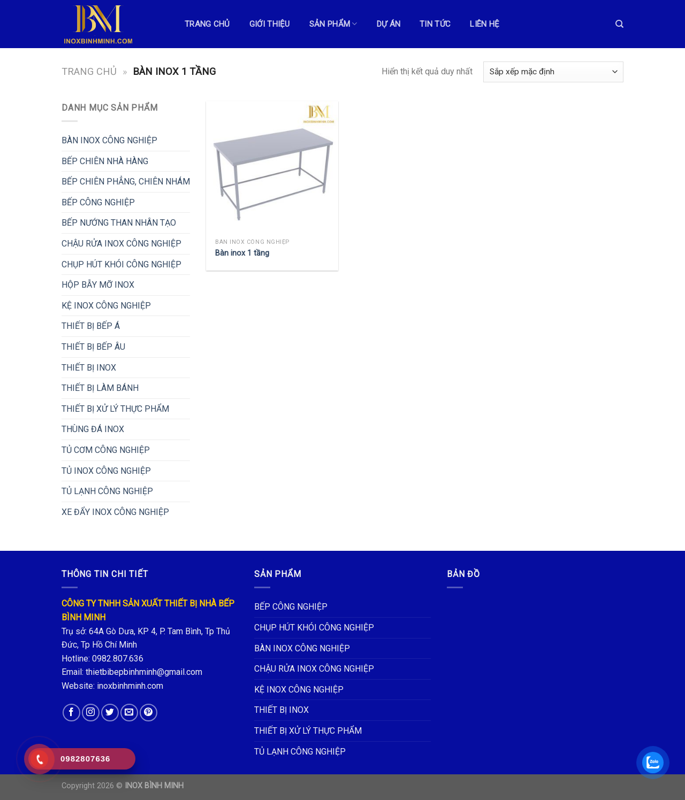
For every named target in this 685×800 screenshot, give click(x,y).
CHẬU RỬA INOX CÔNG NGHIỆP (121, 244)
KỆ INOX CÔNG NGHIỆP (106, 306)
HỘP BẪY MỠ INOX (98, 285)
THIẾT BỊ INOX (89, 368)
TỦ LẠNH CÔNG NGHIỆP (107, 491)
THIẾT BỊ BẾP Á (91, 326)
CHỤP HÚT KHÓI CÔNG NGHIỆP (121, 264)
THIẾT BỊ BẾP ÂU (93, 347)
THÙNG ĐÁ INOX (93, 429)
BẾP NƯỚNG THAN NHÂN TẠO (119, 223)
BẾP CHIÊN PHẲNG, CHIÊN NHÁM (126, 181)
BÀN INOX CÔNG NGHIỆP (109, 140)
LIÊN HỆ (484, 24)
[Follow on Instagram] (91, 712)
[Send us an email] (129, 712)
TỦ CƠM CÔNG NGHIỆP (106, 450)
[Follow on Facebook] (71, 712)
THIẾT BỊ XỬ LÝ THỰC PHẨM (115, 409)
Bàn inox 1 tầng (242, 253)
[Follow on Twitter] (110, 712)
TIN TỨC (435, 24)
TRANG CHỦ (207, 24)
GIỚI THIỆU (269, 24)
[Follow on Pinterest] (148, 712)
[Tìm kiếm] (619, 24)
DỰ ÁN (389, 24)
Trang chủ (89, 71)
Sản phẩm (333, 24)
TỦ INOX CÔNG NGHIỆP (106, 471)
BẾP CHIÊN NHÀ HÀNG (105, 161)
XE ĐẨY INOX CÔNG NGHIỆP (115, 512)
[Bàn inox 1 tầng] (272, 167)
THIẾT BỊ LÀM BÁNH (100, 388)
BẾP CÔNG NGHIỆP (98, 202)
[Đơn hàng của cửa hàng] (553, 71)
